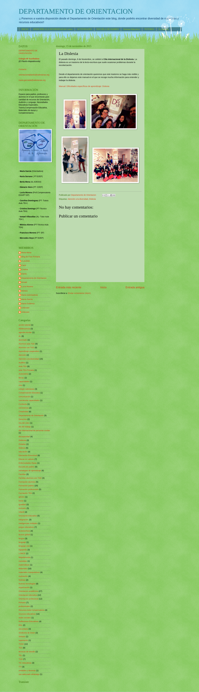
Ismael (24, 282)
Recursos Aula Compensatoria (31, 610)
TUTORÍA (149, 29)
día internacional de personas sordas (34, 430)
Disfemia (22, 440)
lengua (21, 539)
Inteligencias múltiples (28, 523)
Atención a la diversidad (78, 199)
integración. (23, 520)
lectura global (24, 535)
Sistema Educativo (131, 29)
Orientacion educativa (28, 595)
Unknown (25, 308)
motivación (23, 576)
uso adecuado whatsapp (29, 674)
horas (21, 501)
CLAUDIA (25, 261)
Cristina (24, 269)
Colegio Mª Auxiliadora (29, 59)
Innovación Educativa (28, 516)
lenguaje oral (24, 546)
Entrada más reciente (68, 287)
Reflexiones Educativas (28, 621)
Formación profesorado (28, 489)
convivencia (24, 408)
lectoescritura (24, 531)
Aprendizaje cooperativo (29, 351)
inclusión (22, 508)
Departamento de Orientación (31, 416)
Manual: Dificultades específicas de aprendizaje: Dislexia (84, 86)
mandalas (23, 561)
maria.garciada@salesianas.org (32, 80)
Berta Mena (26, 253)
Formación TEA (25, 493)
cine (20, 385)
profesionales (24, 606)
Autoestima (23, 374)
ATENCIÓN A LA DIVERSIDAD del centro (53, 29)
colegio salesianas (26, 389)
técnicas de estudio (27, 652)
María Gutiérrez (28, 304)
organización (24, 587)
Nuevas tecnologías (27, 584)
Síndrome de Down (27, 633)
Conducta (23, 404)
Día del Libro (24, 423)
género (22, 497)
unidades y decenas (27, 671)
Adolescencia (24, 329)
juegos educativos (26, 527)
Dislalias (22, 444)
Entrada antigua (135, 287)
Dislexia (92, 199)
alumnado (23, 340)
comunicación (24, 397)
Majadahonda (24, 557)
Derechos (23, 419)
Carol (23, 265)
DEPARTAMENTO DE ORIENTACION (76, 11)
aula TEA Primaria (26, 370)
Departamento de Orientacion (33, 278)
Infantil (21, 512)
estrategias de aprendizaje (30, 471)
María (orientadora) (29, 295)
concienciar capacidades (29, 400)
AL (20, 336)
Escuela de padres (26, 467)
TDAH (21, 644)
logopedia (23, 550)
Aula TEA (23, 366)
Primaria (22, 603)
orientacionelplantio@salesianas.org (34, 75)
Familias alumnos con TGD (30, 478)
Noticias (22, 580)
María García (27, 299)
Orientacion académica (28, 591)
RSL (20, 625)
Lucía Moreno (27, 287)
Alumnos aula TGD (27, 344)
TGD (21, 659)
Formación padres (26, 486)
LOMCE (22, 553)
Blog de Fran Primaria (30, 257)
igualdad (22, 505)
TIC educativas (25, 663)
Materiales (23, 569)
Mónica (24, 291)
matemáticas (24, 565)
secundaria (23, 629)
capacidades (24, 382)
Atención (22, 355)
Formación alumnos (27, 482)
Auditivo (22, 363)
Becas (21, 378)
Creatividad (23, 412)
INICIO (24, 29)
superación (23, 640)
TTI (20, 667)
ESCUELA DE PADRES (108, 29)
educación (23, 452)
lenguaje (22, 542)
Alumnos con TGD (26, 348)
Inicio (103, 287)
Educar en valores (26, 459)
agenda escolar (25, 332)
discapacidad (24, 437)
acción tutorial (24, 325)
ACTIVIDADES (84, 29)
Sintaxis (22, 637)
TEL (20, 655)
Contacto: (23, 69)
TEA (20, 648)
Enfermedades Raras (28, 463)
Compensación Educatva (29, 393)
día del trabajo (25, 427)
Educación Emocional (28, 455)
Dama (24, 274)
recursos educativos (27, 614)
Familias (22, 474)
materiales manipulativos (29, 572)
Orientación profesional (28, 599)
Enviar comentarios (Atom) (79, 293)
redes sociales (25, 618)
